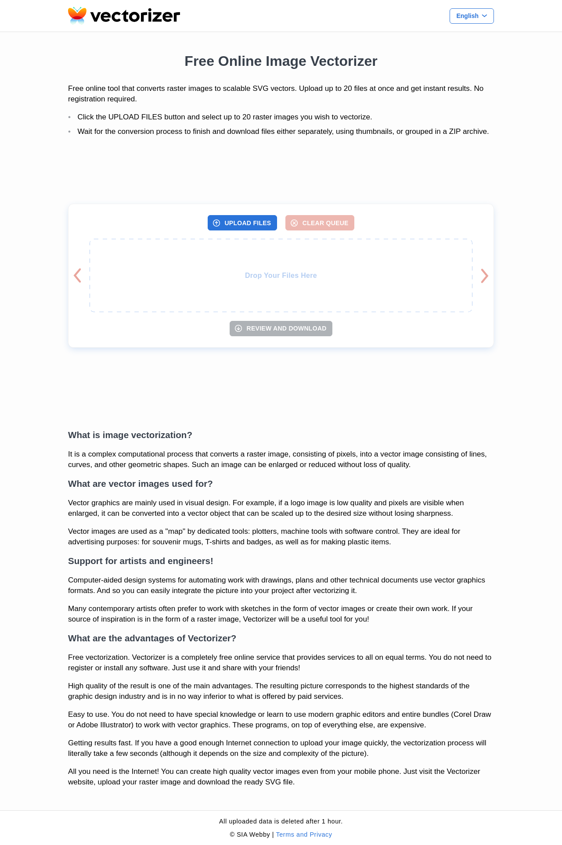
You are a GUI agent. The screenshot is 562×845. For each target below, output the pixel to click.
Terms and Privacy (304, 834)
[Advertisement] (281, 171)
